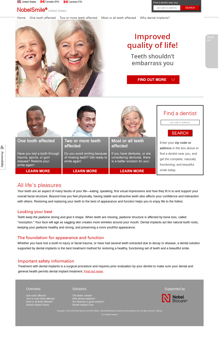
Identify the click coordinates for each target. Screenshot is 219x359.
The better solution (82, 295)
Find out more (93, 271)
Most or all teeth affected (118, 18)
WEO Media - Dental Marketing (101, 311)
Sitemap (159, 311)
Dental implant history (37, 304)
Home (21, 18)
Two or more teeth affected (78, 18)
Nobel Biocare (80, 311)
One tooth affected (43, 18)
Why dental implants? (155, 18)
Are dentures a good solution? (88, 301)
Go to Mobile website (109, 315)
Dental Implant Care (83, 304)
